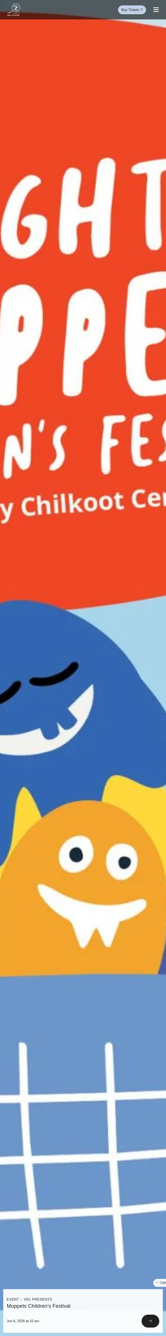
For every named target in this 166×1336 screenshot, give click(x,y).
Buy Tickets (132, 10)
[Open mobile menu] (156, 10)
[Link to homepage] (13, 9)
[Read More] (83, 1311)
